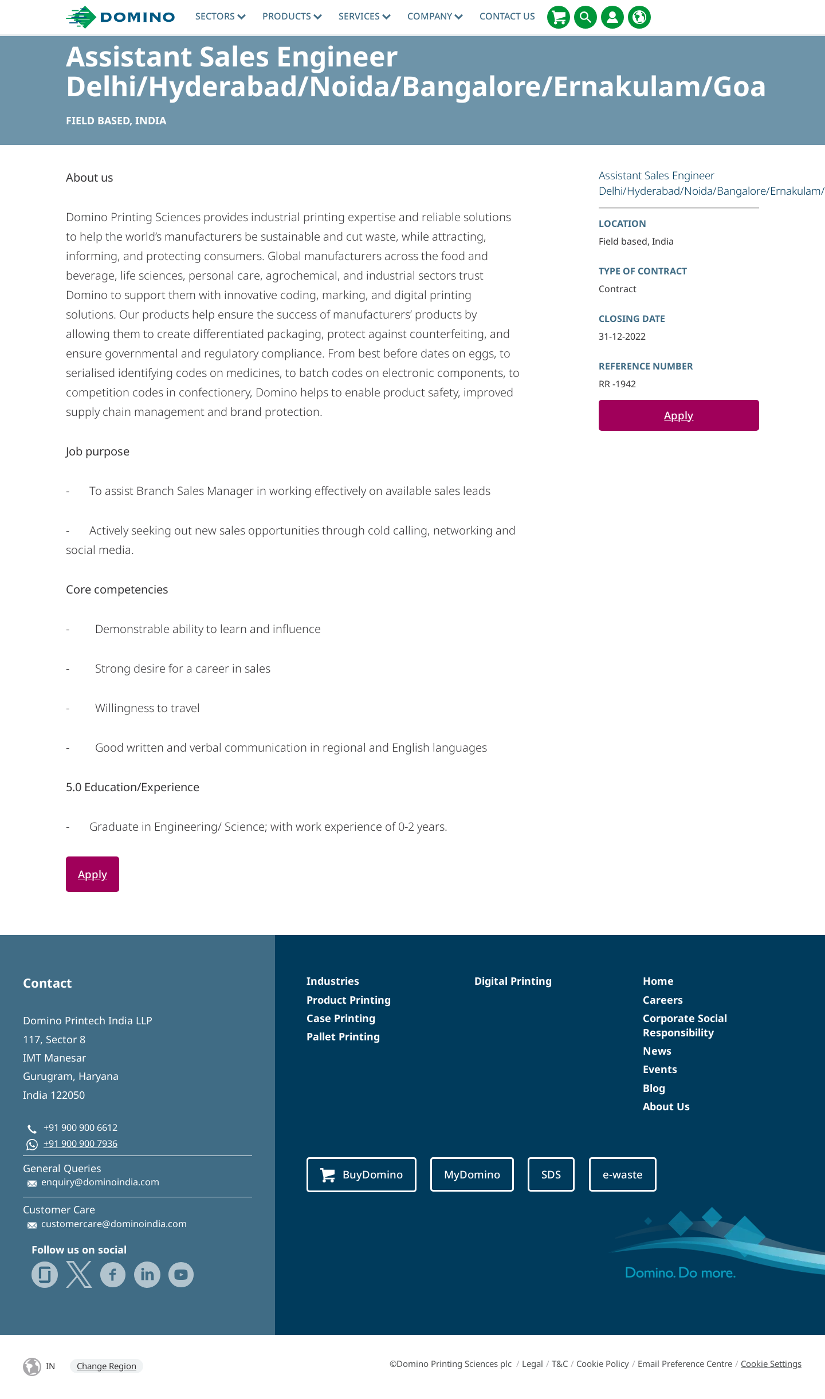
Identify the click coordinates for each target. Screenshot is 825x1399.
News (657, 1051)
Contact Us (507, 16)
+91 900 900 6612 (80, 1127)
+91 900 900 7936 (80, 1143)
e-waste (623, 1174)
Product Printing (349, 1000)
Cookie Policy (602, 1363)
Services (365, 16)
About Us (666, 1106)
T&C (560, 1363)
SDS (551, 1174)
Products (292, 16)
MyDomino (472, 1174)
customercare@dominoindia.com (114, 1223)
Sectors (220, 16)
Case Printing (341, 1018)
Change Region (106, 1366)
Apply (678, 415)
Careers (663, 1000)
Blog (654, 1088)
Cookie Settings (771, 1363)
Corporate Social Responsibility (685, 1025)
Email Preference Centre (685, 1363)
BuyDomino (361, 1174)
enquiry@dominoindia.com (100, 1182)
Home (658, 981)
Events (660, 1069)
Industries (333, 981)
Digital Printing (513, 981)
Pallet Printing (343, 1036)
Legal (532, 1363)
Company (435, 16)
